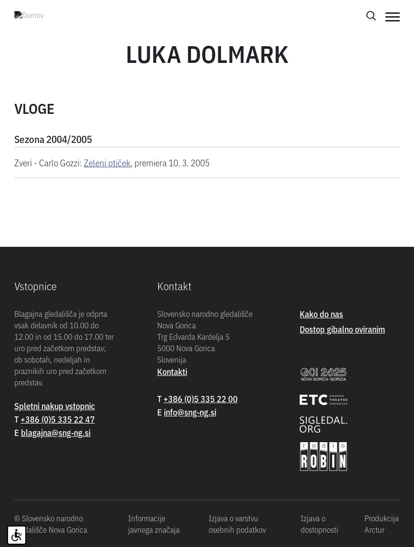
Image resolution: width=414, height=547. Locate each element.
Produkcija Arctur (381, 523)
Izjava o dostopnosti (319, 523)
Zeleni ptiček (107, 162)
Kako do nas (321, 314)
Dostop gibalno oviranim (342, 329)
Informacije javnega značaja (154, 523)
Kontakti (172, 371)
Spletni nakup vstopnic (54, 406)
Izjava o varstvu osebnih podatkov (237, 523)
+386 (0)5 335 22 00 (200, 399)
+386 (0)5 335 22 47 (57, 419)
